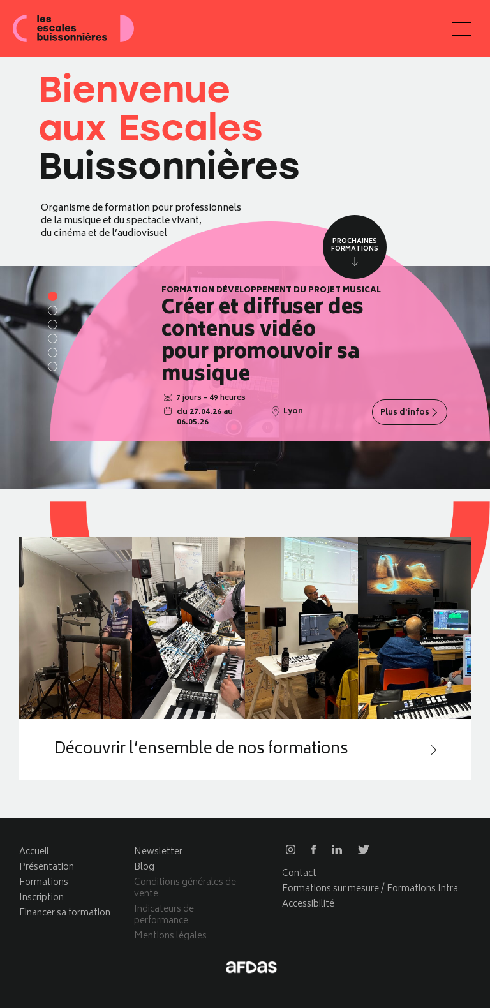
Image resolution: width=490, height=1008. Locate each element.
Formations (43, 883)
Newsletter (158, 852)
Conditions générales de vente (185, 888)
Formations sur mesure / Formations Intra (370, 889)
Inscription (41, 898)
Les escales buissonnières (73, 29)
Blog (144, 867)
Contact (299, 874)
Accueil (34, 852)
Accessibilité (308, 904)
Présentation (46, 867)
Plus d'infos (404, 413)
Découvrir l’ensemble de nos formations (203, 751)
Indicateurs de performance (164, 915)
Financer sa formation (64, 913)
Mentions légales (170, 936)
